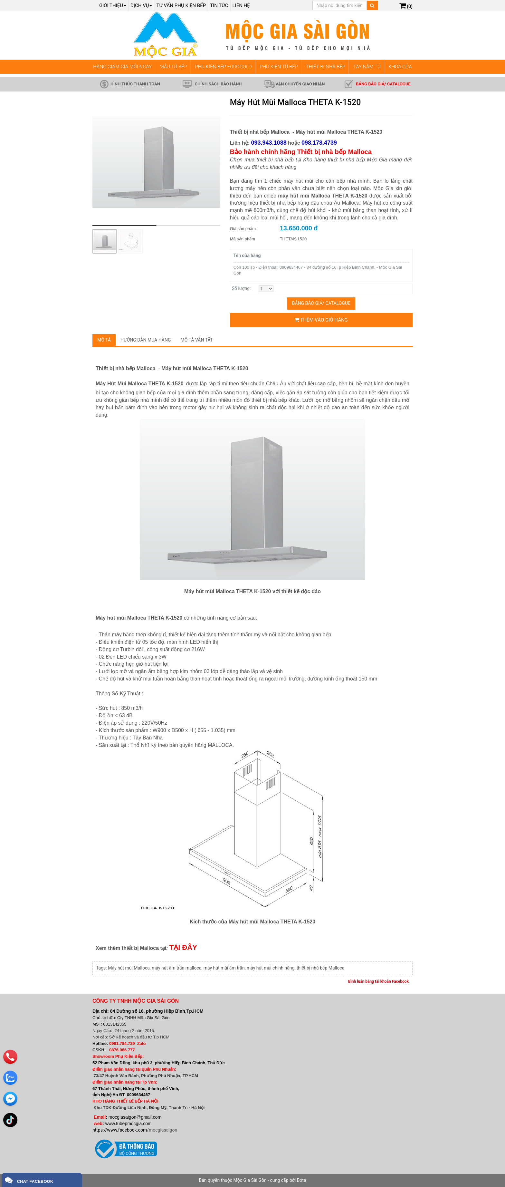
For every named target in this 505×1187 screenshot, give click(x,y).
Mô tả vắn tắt (197, 340)
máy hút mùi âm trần (224, 967)
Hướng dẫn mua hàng (145, 340)
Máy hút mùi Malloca (129, 967)
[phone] (10, 1054)
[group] (156, 162)
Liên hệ (241, 5)
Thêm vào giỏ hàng (321, 320)
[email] (10, 1096)
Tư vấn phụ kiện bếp (181, 5)
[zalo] (10, 1075)
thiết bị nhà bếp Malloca (321, 967)
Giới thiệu (112, 5)
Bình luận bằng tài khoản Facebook (378, 981)
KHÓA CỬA (400, 67)
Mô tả (104, 340)
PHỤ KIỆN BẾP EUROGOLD (223, 67)
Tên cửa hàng (247, 255)
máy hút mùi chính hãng (271, 967)
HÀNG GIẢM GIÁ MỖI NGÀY (122, 67)
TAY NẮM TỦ (367, 67)
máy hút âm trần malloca (176, 967)
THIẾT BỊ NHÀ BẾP (325, 67)
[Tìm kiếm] (372, 5)
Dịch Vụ (141, 5)
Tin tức (219, 5)
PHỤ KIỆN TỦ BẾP (279, 67)
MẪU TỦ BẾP (173, 67)
